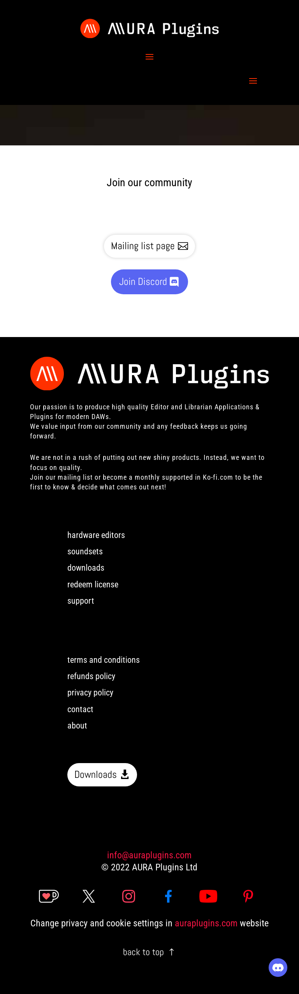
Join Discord (143, 281)
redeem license (92, 584)
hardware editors (96, 535)
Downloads (95, 774)
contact (80, 709)
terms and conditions (103, 660)
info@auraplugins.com (149, 855)
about (77, 725)
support (80, 601)
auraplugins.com (206, 923)
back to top (143, 952)
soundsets (85, 551)
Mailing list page (143, 245)
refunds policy (91, 676)
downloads (85, 568)
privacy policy (90, 692)
